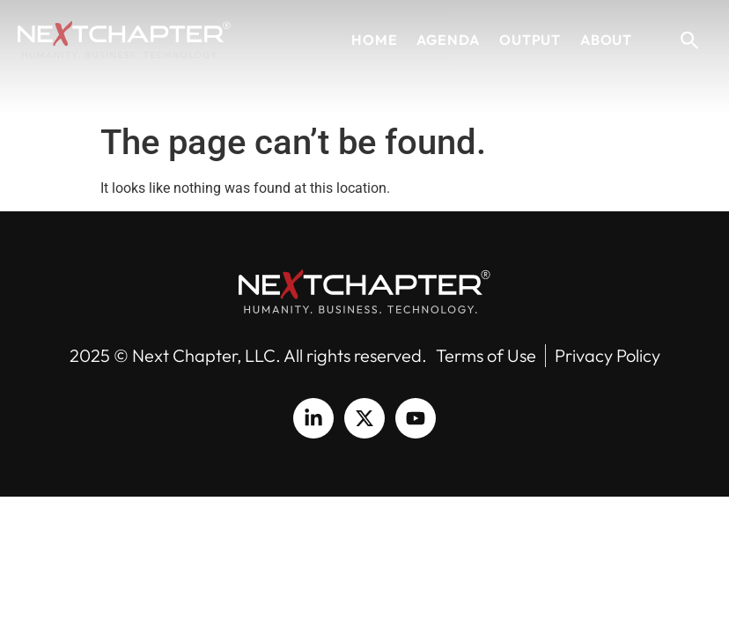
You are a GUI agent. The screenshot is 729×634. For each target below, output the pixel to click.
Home (374, 39)
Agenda (448, 39)
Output (530, 39)
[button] (690, 40)
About (606, 39)
